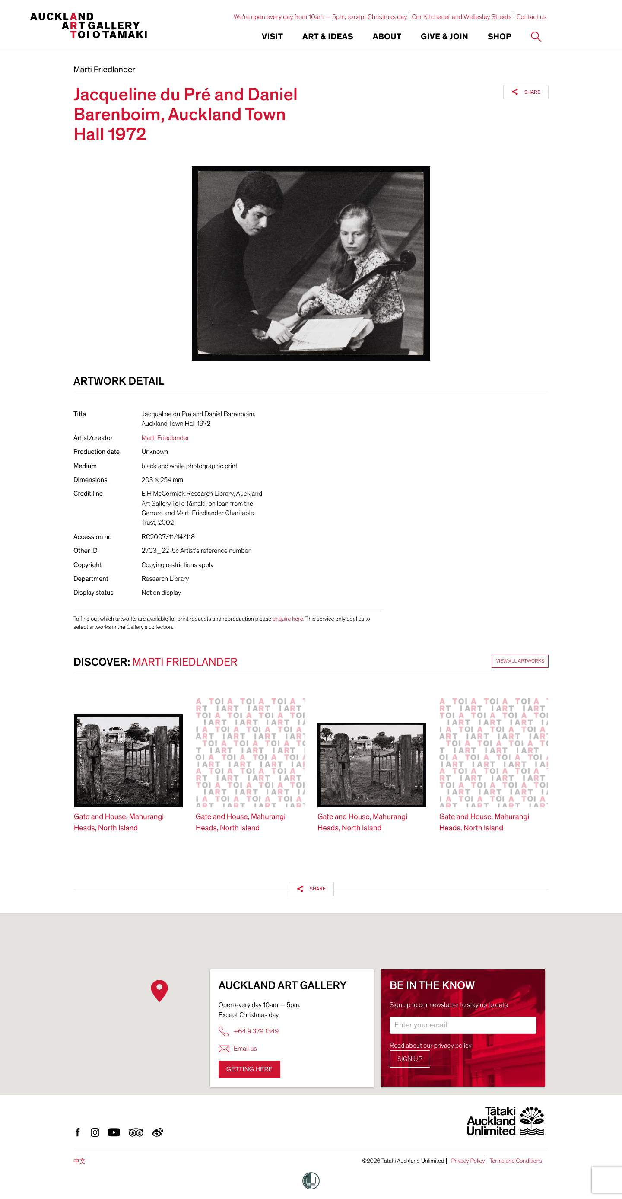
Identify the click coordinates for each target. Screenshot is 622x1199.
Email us (238, 1048)
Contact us (532, 16)
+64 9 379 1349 (249, 1031)
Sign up (409, 1059)
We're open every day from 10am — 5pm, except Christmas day (320, 16)
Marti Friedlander (104, 70)
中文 (79, 1161)
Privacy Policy (468, 1161)
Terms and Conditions (515, 1161)
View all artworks (520, 661)
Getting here (249, 1069)
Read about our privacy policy (431, 1045)
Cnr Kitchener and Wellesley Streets (461, 16)
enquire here (288, 619)
